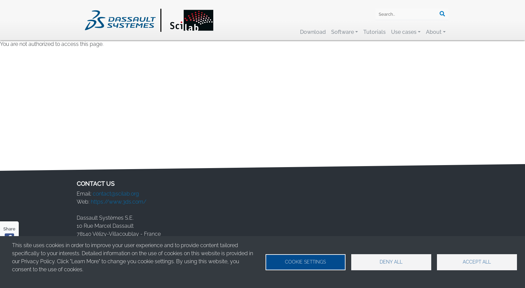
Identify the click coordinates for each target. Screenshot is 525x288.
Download (313, 32)
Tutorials (374, 32)
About (434, 32)
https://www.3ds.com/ (118, 202)
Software (342, 32)
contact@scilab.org (116, 194)
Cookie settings (305, 262)
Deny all (391, 262)
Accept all (477, 262)
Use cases (404, 32)
